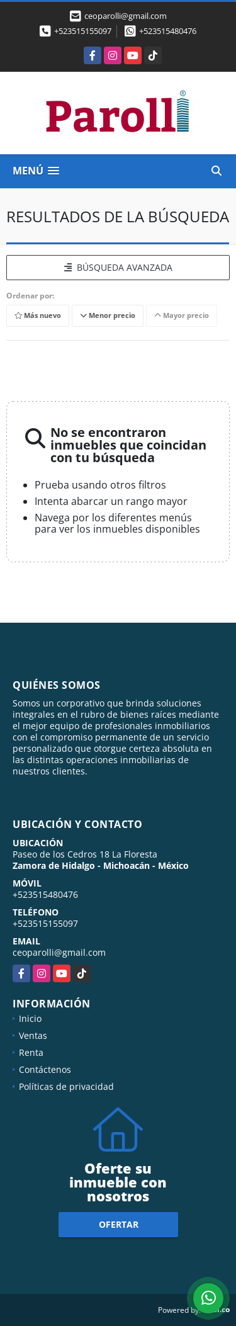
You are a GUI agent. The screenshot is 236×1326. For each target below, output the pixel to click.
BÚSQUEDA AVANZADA (118, 267)
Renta (31, 1052)
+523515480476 (167, 31)
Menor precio (107, 315)
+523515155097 (82, 31)
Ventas (33, 1035)
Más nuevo (37, 315)
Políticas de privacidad (66, 1086)
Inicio (30, 1018)
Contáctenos (45, 1069)
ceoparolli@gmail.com (59, 952)
